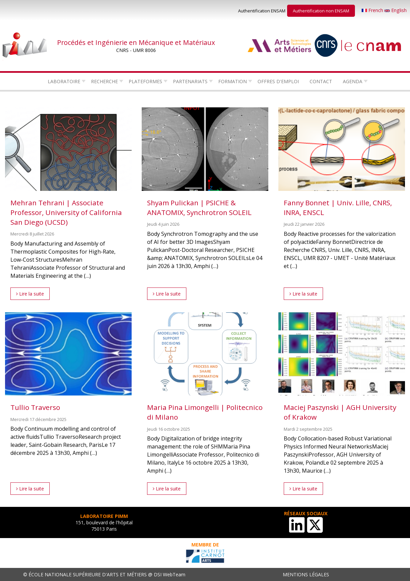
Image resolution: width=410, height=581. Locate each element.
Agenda (352, 81)
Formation (232, 81)
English (395, 10)
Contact (321, 81)
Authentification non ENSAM (321, 11)
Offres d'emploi (278, 81)
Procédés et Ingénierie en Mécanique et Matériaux (136, 42)
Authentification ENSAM (261, 11)
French (373, 10)
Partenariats (190, 81)
